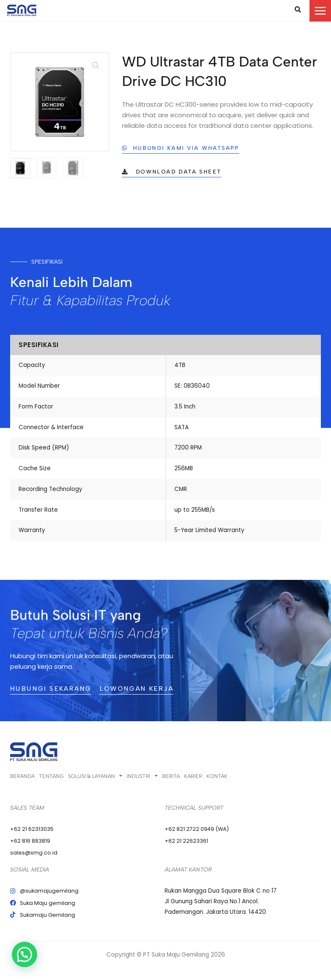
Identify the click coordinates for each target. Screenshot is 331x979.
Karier (244, 780)
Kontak (278, 780)
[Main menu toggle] (320, 11)
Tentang (61, 780)
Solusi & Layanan (114, 779)
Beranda (22, 780)
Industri (172, 779)
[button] (95, 66)
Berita (211, 780)
